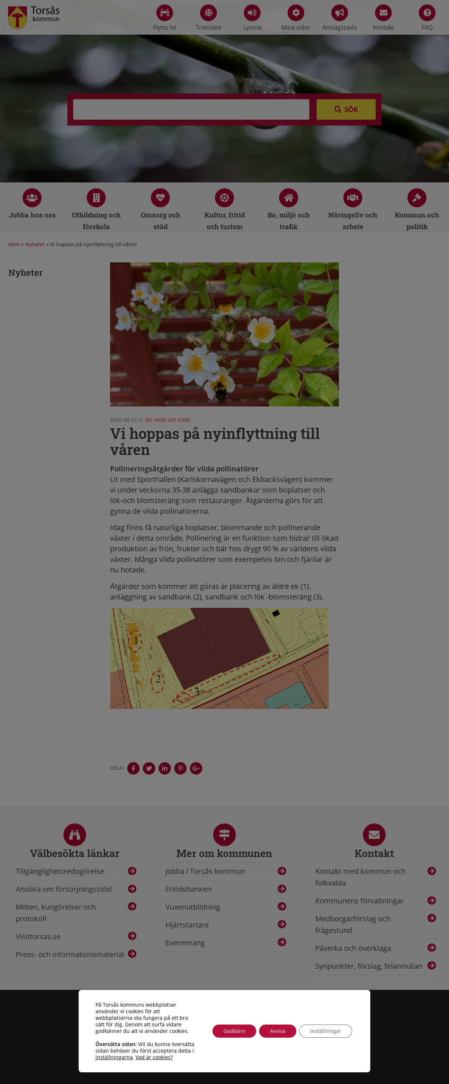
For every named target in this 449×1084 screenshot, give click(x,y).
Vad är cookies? (154, 1057)
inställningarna (114, 1057)
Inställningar (325, 1030)
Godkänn (234, 1030)
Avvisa (277, 1030)
